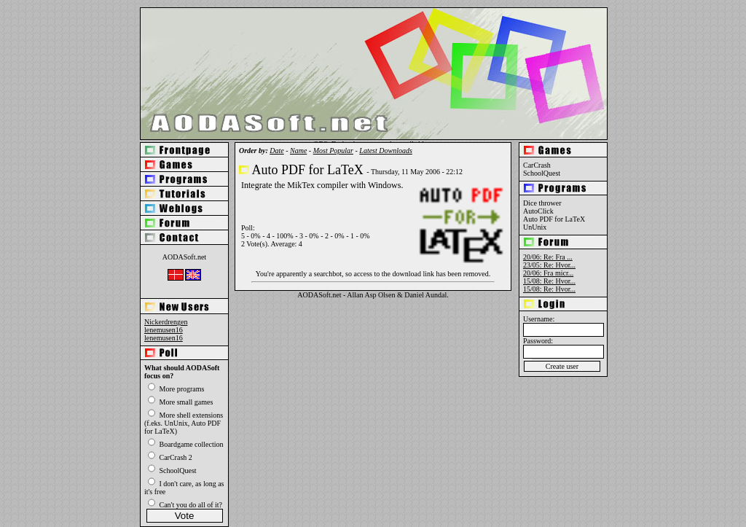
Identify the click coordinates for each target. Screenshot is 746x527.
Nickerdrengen (165, 322)
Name (298, 151)
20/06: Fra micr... (548, 273)
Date (276, 151)
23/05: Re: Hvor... (549, 265)
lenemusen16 (163, 330)
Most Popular (333, 151)
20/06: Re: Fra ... (548, 257)
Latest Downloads (385, 151)
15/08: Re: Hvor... (549, 281)
